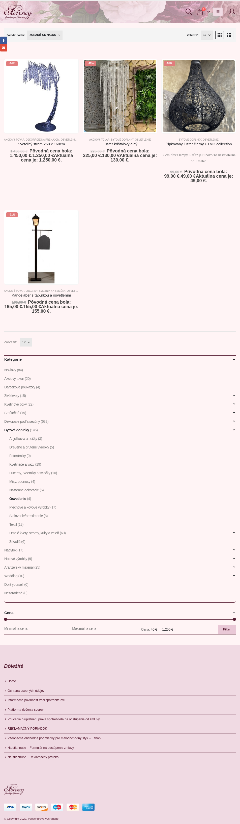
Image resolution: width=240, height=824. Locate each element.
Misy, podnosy (19, 482)
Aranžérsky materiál (19, 567)
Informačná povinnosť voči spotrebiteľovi (36, 700)
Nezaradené (13, 593)
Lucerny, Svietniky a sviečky (45, 290)
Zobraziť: (193, 35)
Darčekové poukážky (19, 387)
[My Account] (232, 12)
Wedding (10, 576)
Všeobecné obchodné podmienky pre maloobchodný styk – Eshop (54, 738)
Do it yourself (13, 584)
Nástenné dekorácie (24, 490)
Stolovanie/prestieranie (26, 516)
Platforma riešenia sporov (26, 709)
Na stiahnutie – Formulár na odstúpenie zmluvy (41, 748)
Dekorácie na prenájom (42, 139)
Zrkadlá (14, 542)
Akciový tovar (14, 139)
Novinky (10, 370)
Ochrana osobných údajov (26, 691)
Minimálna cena (15, 628)
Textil (13, 524)
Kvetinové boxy (15, 404)
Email (3, 47)
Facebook (3, 40)
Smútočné (11, 413)
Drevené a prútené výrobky (29, 447)
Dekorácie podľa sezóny (22, 421)
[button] (189, 12)
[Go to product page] (41, 96)
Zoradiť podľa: (16, 35)
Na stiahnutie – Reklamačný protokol (33, 757)
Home (12, 681)
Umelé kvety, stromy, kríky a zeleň (34, 533)
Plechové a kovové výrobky (29, 507)
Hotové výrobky (15, 559)
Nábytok (10, 550)
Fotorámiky (17, 456)
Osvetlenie (69, 139)
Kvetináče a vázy (21, 464)
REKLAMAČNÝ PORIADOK (27, 728)
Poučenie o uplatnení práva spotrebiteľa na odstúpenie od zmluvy (54, 719)
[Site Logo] (18, 12)
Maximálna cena (84, 628)
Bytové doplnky (122, 139)
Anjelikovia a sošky (23, 439)
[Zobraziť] (207, 35)
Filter (226, 629)
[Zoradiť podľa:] (45, 35)
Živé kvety (11, 396)
